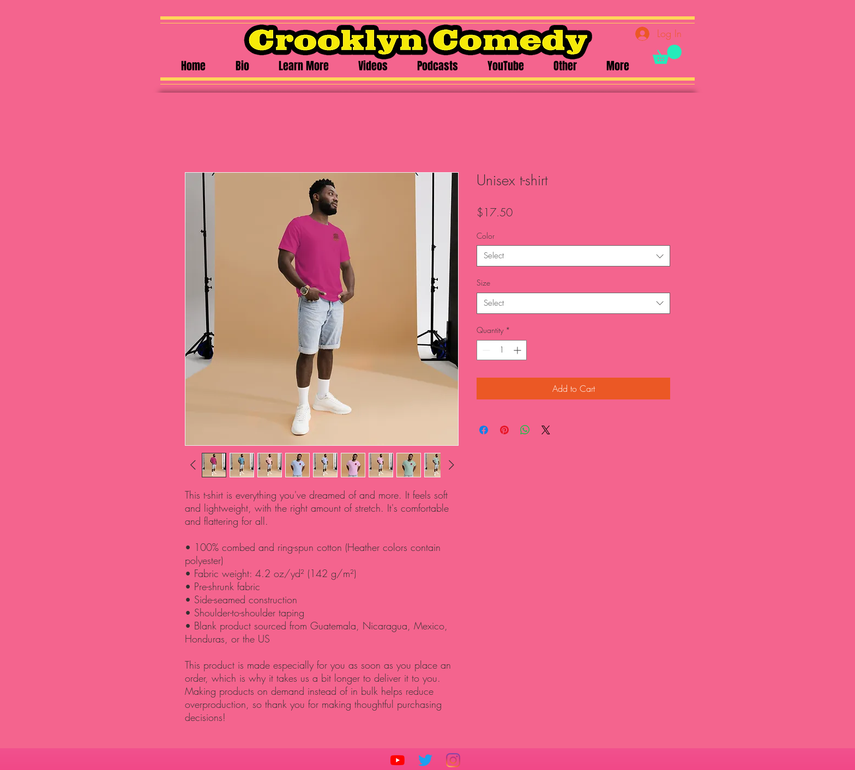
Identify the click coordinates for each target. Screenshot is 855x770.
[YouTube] (397, 760)
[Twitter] (425, 760)
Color (486, 236)
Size (483, 282)
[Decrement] (485, 350)
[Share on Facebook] (483, 429)
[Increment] (518, 350)
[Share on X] (545, 429)
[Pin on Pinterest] (504, 429)
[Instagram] (453, 760)
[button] (667, 54)
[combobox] (573, 255)
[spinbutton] (501, 350)
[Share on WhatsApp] (525, 429)
